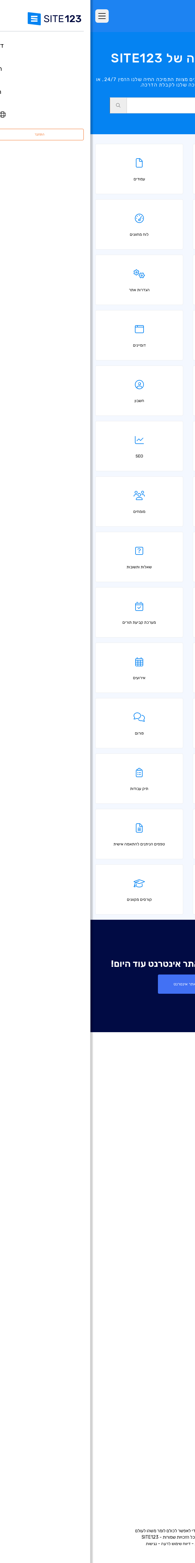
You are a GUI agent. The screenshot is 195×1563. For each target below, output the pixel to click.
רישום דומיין (172, 1237)
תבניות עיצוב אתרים (164, 1175)
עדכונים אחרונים (167, 1194)
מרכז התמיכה (169, 1442)
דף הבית (175, 1127)
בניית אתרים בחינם (165, 1218)
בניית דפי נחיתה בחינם (161, 1246)
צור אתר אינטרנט (97, 984)
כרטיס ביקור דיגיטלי (164, 1323)
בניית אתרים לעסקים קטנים (156, 1314)
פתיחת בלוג (171, 1342)
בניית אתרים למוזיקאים (161, 1285)
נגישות (60, 1543)
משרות (166, 1461)
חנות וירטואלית (168, 1227)
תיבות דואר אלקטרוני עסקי (157, 1333)
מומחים (176, 1481)
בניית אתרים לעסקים (163, 1256)
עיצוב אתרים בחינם (165, 1400)
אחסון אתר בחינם (166, 1391)
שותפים (176, 1471)
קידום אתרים (171, 1410)
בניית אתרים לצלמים (163, 1266)
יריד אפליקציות (158, 1185)
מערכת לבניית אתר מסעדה (156, 1371)
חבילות (176, 1137)
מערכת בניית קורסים (163, 1362)
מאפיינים (175, 1146)
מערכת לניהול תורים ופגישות (156, 1381)
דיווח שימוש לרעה (85, 1543)
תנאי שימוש (130, 1543)
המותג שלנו (171, 1490)
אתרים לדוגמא (169, 1166)
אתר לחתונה (170, 1294)
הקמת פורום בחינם (165, 1352)
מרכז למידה (171, 1452)
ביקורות (175, 1156)
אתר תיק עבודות (167, 1304)
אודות (177, 1432)
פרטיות (110, 1543)
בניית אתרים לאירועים (162, 1275)
